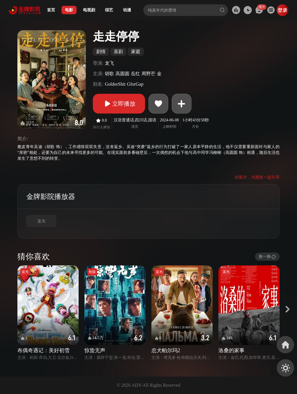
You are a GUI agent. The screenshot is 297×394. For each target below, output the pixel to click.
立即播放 (118, 104)
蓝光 (41, 221)
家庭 (135, 51)
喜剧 (118, 51)
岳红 (135, 73)
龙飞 (109, 63)
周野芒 (148, 73)
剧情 (101, 51)
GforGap (135, 84)
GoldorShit (115, 84)
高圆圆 (122, 73)
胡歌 (109, 73)
